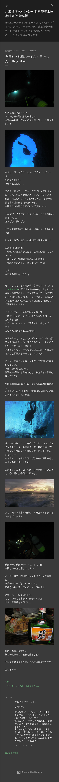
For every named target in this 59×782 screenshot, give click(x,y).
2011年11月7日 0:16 (23, 745)
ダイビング (16, 686)
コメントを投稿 (11, 753)
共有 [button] (7, 682)
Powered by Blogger (29, 772)
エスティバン (11, 289)
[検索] (52, 5)
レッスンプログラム (30, 686)
